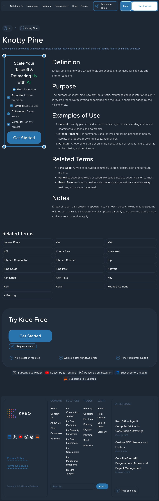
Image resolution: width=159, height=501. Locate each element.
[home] (3, 6)
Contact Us (54, 415)
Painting (88, 435)
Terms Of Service (17, 466)
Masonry (88, 445)
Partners (55, 438)
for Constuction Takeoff (72, 412)
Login (126, 6)
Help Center (101, 415)
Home (53, 408)
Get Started (145, 6)
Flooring (87, 408)
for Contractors (72, 450)
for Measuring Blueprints (72, 460)
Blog (74, 6)
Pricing (84, 6)
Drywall (87, 429)
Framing (87, 424)
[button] (17, 6)
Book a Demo (101, 424)
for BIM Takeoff (70, 471)
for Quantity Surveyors (72, 432)
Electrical (88, 419)
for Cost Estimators (71, 441)
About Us (55, 423)
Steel (86, 440)
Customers (32, 6)
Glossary (102, 432)
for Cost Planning (71, 423)
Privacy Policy (15, 458)
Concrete (88, 414)
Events (101, 408)
